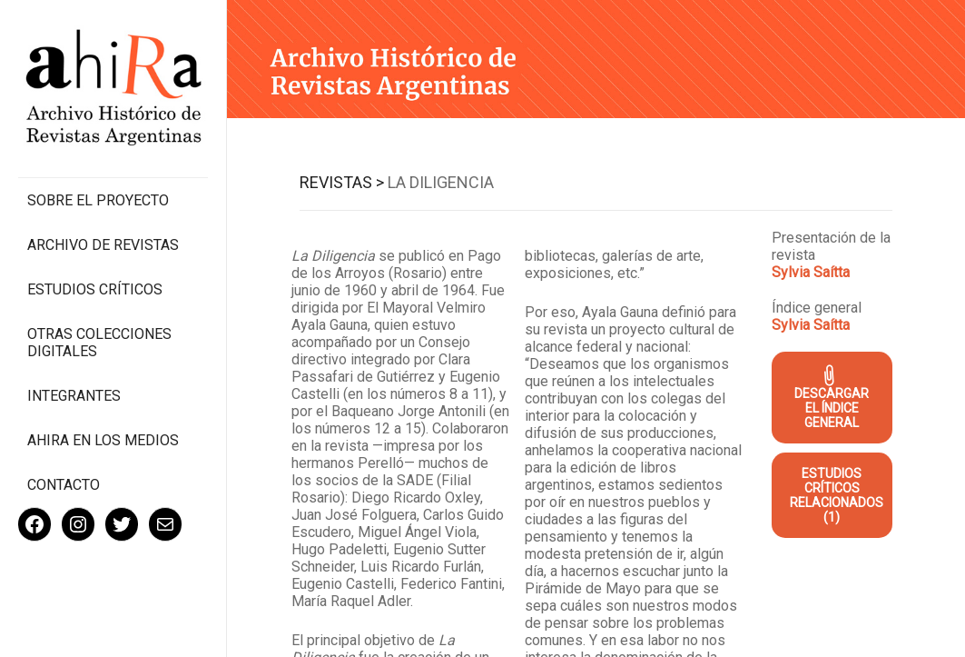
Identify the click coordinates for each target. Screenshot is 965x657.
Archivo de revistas (103, 245)
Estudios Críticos (94, 289)
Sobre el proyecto (98, 200)
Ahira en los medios (103, 440)
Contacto (63, 484)
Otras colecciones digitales (99, 342)
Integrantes (74, 395)
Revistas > (342, 182)
